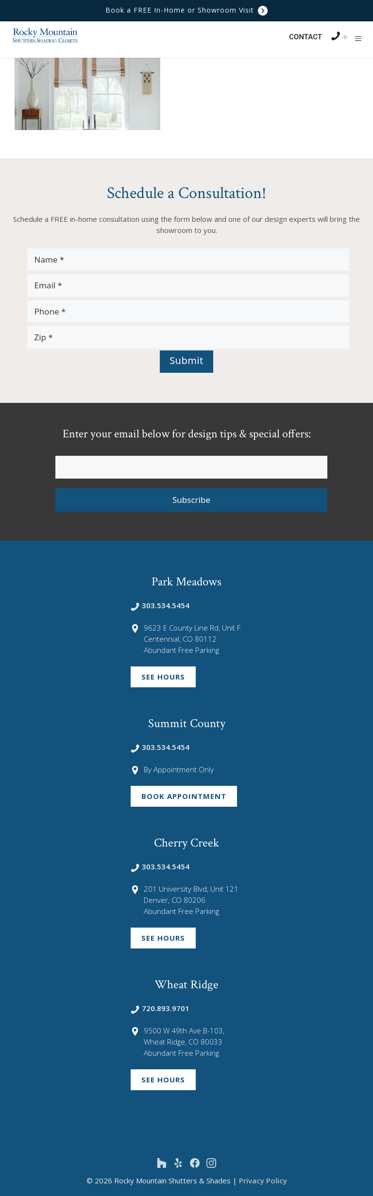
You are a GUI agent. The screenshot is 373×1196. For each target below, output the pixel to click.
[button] (358, 38)
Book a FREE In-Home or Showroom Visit (186, 10)
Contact (305, 37)
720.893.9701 (160, 1008)
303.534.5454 (160, 605)
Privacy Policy (263, 1180)
